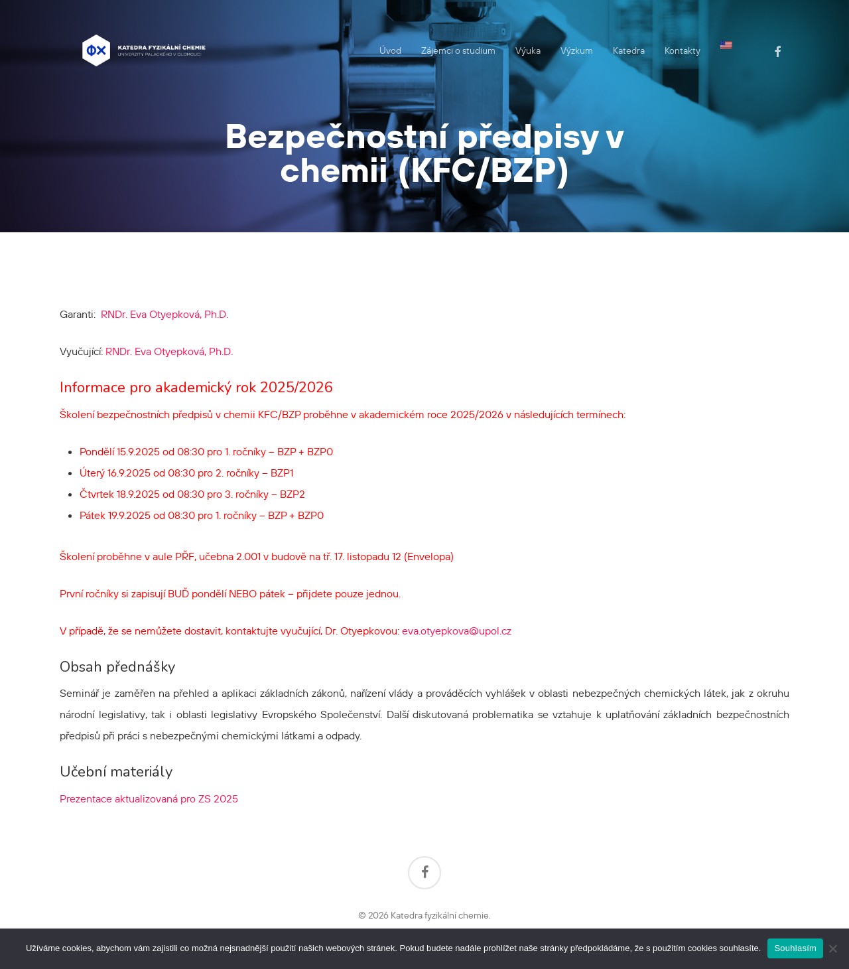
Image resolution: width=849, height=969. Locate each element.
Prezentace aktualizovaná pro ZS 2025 (149, 798)
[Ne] (832, 948)
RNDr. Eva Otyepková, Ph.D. (164, 314)
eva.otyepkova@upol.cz (456, 630)
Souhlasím (795, 948)
